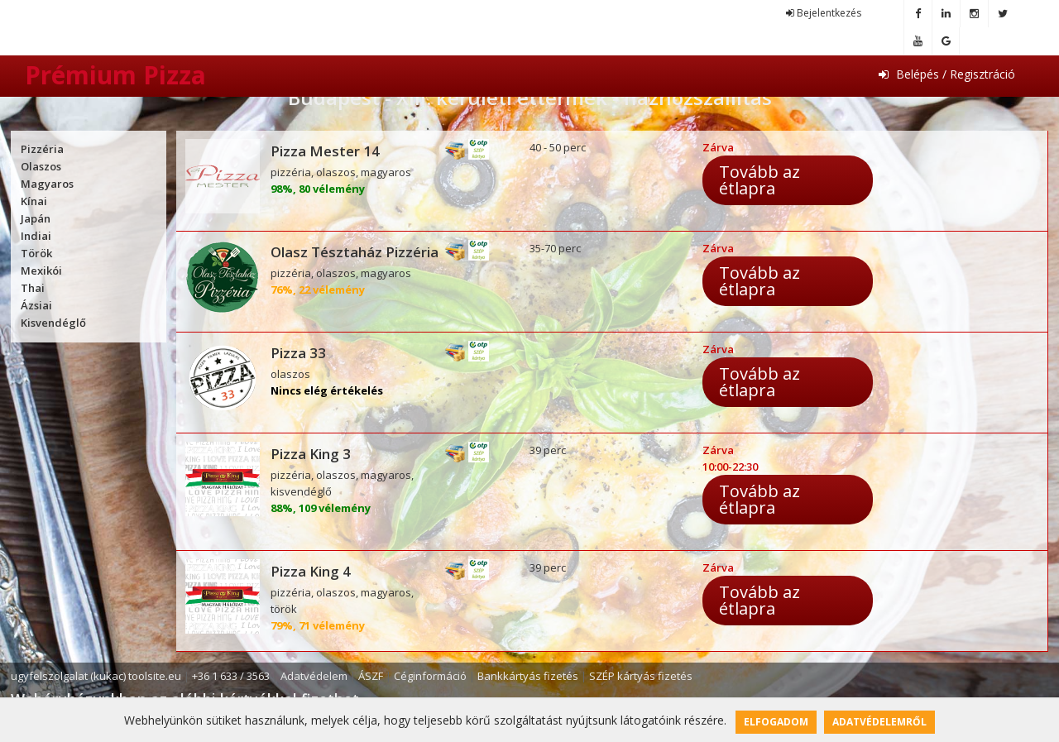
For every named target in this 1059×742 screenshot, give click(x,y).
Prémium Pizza (115, 75)
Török (36, 253)
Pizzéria (42, 148)
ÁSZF (370, 675)
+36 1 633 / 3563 (231, 675)
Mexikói (41, 270)
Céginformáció (430, 675)
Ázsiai (36, 305)
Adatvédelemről (879, 722)
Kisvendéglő (53, 322)
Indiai (36, 235)
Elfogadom (776, 722)
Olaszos (41, 166)
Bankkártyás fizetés (527, 675)
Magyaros (47, 183)
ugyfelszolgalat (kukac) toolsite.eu (96, 675)
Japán (35, 218)
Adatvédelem (313, 675)
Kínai (34, 201)
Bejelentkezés (823, 13)
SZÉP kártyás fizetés (640, 675)
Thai (33, 287)
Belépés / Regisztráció (947, 74)
